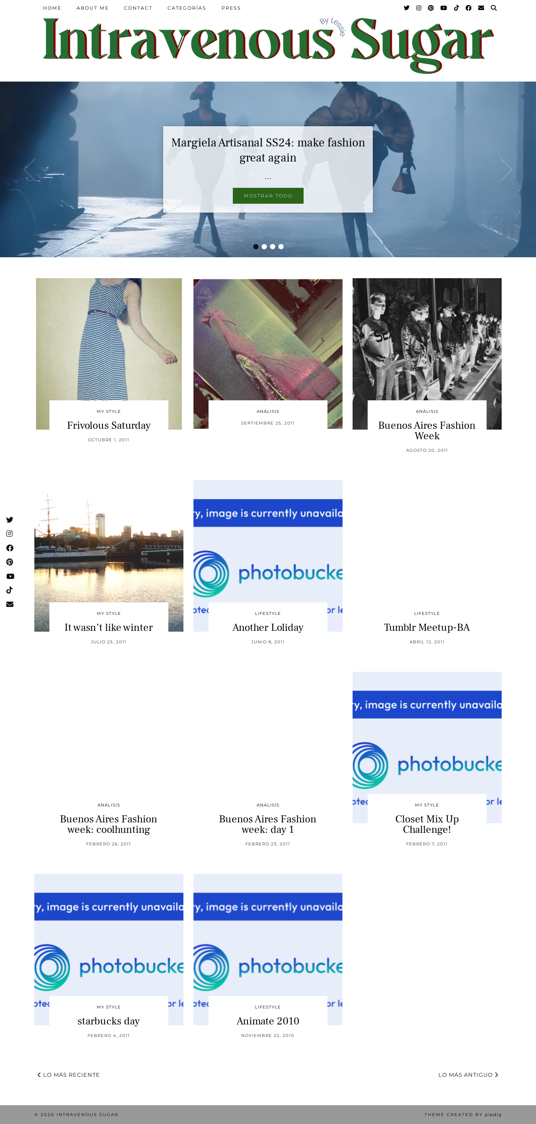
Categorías (187, 8)
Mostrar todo (268, 196)
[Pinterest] (431, 8)
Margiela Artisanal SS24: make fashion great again (268, 150)
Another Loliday (268, 627)
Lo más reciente (69, 1074)
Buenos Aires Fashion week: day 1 (268, 824)
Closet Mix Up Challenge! (427, 824)
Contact (138, 8)
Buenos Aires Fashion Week (427, 431)
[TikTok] (457, 8)
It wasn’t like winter (108, 627)
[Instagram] (419, 8)
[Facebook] (469, 8)
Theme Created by (463, 1114)
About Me (93, 8)
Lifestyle (268, 613)
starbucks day (108, 1021)
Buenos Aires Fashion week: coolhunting (108, 824)
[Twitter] (407, 8)
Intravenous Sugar (88, 1114)
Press (231, 8)
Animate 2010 (268, 1021)
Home (52, 8)
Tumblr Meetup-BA (427, 627)
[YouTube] (444, 8)
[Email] (481, 8)
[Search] (494, 8)
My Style (109, 411)
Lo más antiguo (468, 1074)
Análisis (268, 411)
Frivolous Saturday (109, 425)
